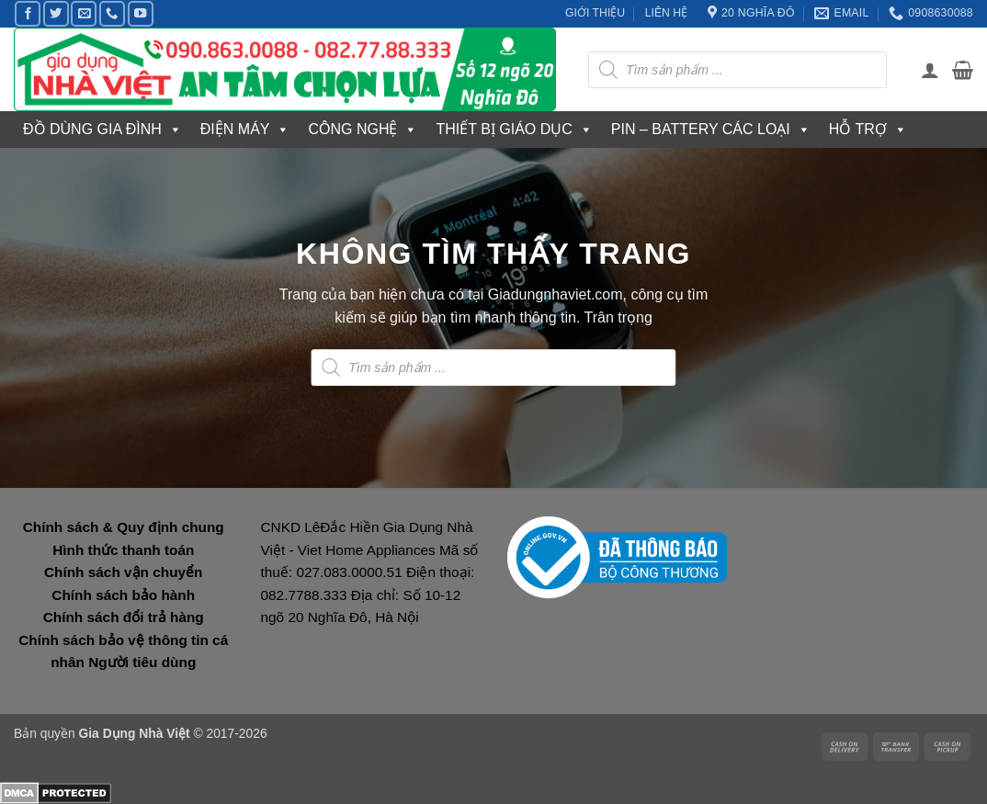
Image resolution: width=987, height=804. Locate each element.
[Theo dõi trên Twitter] (56, 14)
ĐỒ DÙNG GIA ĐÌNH (102, 129)
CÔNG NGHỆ (362, 129)
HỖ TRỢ (868, 129)
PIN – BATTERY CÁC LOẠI (711, 129)
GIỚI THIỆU (595, 12)
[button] (930, 70)
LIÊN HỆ (666, 12)
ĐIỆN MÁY (245, 129)
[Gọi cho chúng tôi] (112, 14)
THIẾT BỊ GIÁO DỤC (514, 129)
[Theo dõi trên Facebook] (27, 14)
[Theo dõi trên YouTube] (140, 14)
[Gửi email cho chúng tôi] (83, 14)
